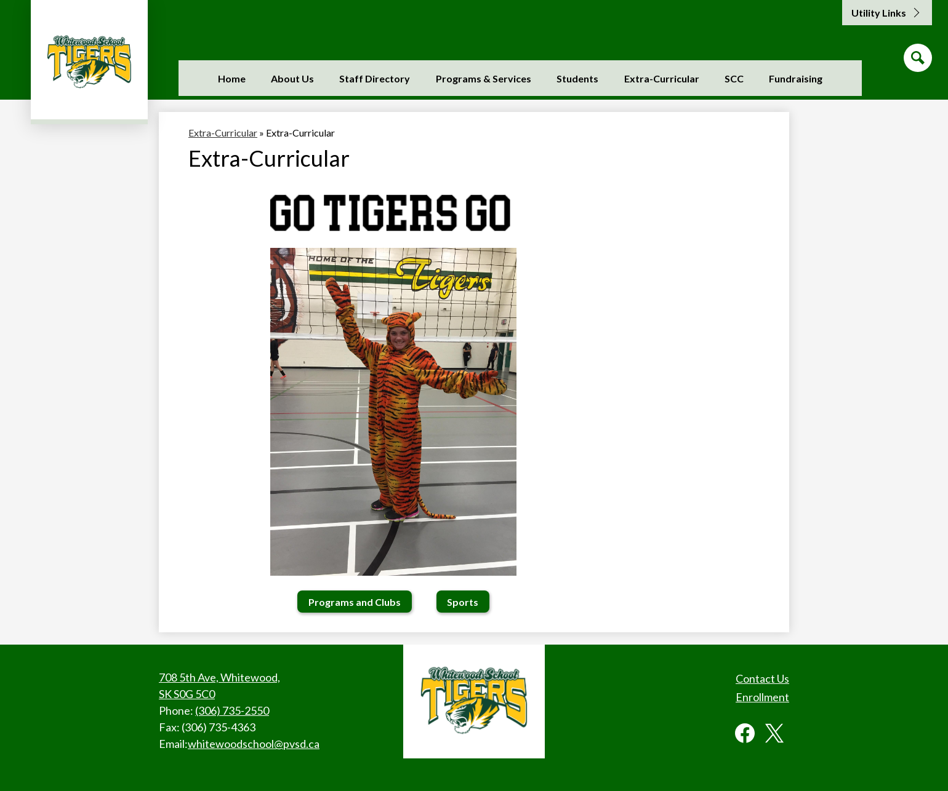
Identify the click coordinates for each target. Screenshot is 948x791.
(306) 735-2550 (232, 710)
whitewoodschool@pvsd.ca (253, 743)
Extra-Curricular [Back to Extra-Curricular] (222, 132)
